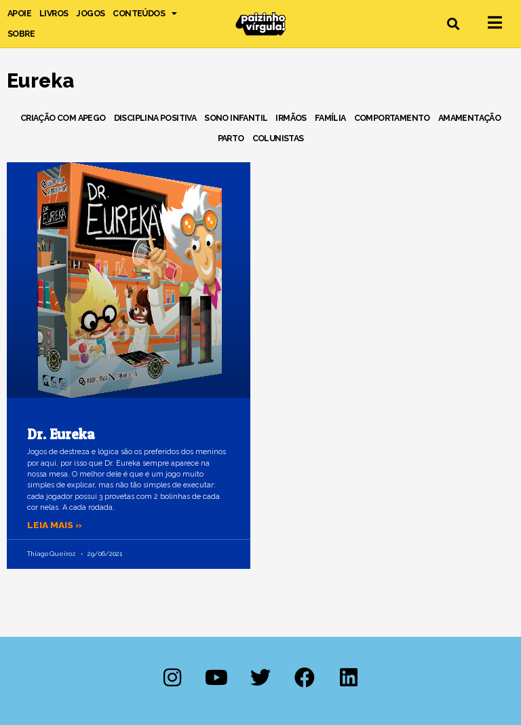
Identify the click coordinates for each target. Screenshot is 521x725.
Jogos (90, 13)
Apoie (19, 13)
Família (330, 118)
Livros (53, 13)
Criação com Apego (63, 118)
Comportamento (392, 118)
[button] (453, 24)
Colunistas (278, 138)
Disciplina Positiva (155, 118)
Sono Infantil (235, 118)
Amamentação (469, 118)
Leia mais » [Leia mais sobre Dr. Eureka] (54, 524)
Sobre (21, 34)
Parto (231, 138)
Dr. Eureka (61, 434)
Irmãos (290, 118)
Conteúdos (144, 13)
